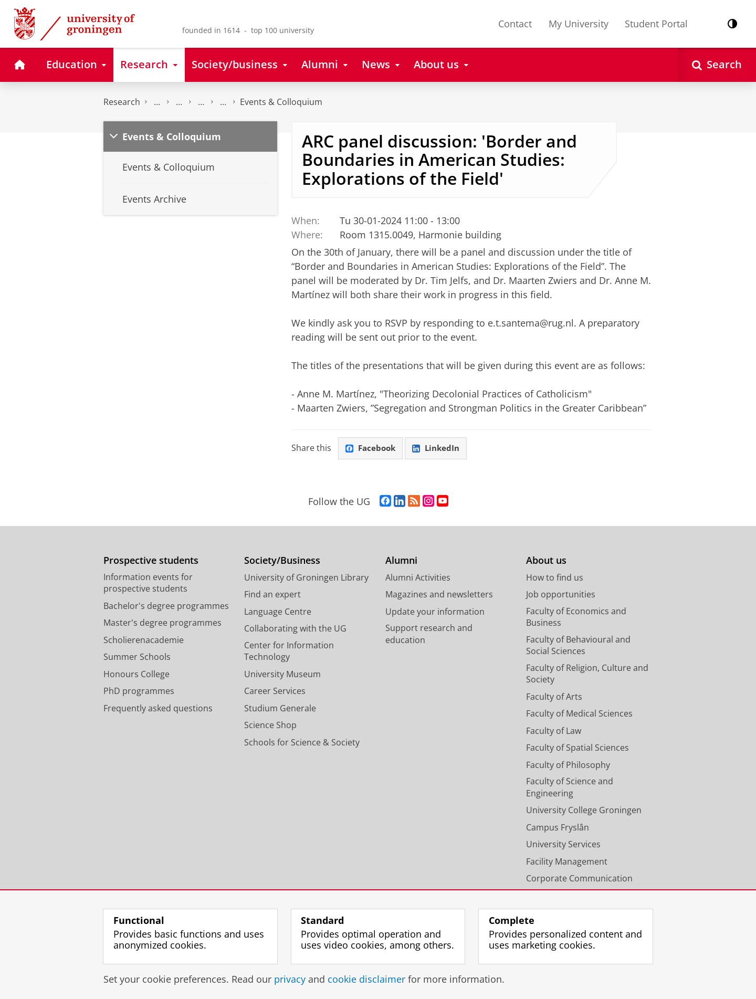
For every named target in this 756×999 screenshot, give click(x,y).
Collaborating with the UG (295, 629)
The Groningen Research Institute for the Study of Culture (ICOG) (157, 102)
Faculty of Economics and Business (576, 617)
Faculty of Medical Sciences (579, 714)
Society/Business (282, 561)
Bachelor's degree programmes (166, 606)
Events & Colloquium (281, 102)
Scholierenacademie (143, 640)
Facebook (371, 449)
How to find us (554, 578)
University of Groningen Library (306, 578)
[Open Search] (717, 65)
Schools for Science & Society (302, 743)
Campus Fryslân (557, 828)
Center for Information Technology (289, 652)
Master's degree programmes (162, 623)
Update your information (435, 612)
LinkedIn (440, 449)
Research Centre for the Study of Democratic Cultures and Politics (223, 102)
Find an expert (272, 595)
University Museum (282, 674)
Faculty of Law (553, 731)
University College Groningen (584, 811)
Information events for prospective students (148, 583)
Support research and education (428, 635)
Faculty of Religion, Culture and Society (587, 674)
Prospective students (150, 561)
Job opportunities (560, 595)
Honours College (136, 674)
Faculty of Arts (554, 697)
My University (578, 23)
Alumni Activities (417, 578)
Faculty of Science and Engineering (569, 788)
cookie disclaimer (366, 979)
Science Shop (270, 726)
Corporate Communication (579, 879)
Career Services (275, 692)
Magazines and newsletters (439, 595)
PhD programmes (138, 692)
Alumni (401, 561)
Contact (515, 23)
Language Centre (277, 612)
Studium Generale (280, 708)
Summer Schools (137, 658)
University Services (563, 845)
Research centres (201, 102)
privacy (290, 979)
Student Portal (656, 23)
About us (546, 561)
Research (121, 102)
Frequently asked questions (158, 708)
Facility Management (566, 862)
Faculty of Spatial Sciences (577, 748)
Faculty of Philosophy (568, 765)
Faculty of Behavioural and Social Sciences (578, 646)
